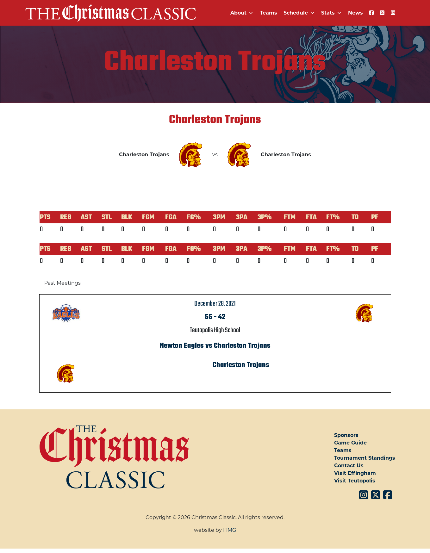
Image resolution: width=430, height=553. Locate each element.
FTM (290, 217)
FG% (194, 217)
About (241, 13)
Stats (331, 13)
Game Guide (350, 443)
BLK (126, 217)
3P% (265, 217)
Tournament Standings (364, 458)
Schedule (299, 13)
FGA (171, 217)
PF (374, 217)
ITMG (229, 530)
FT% (333, 217)
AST (86, 217)
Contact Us (349, 466)
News (355, 13)
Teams (268, 13)
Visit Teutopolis (354, 481)
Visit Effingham (355, 473)
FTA (311, 217)
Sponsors (346, 435)
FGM (148, 217)
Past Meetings (62, 283)
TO (355, 217)
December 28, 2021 (215, 304)
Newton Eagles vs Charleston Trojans (215, 346)
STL (107, 217)
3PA (241, 217)
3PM (219, 217)
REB (65, 217)
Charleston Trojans (241, 365)
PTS (45, 217)
